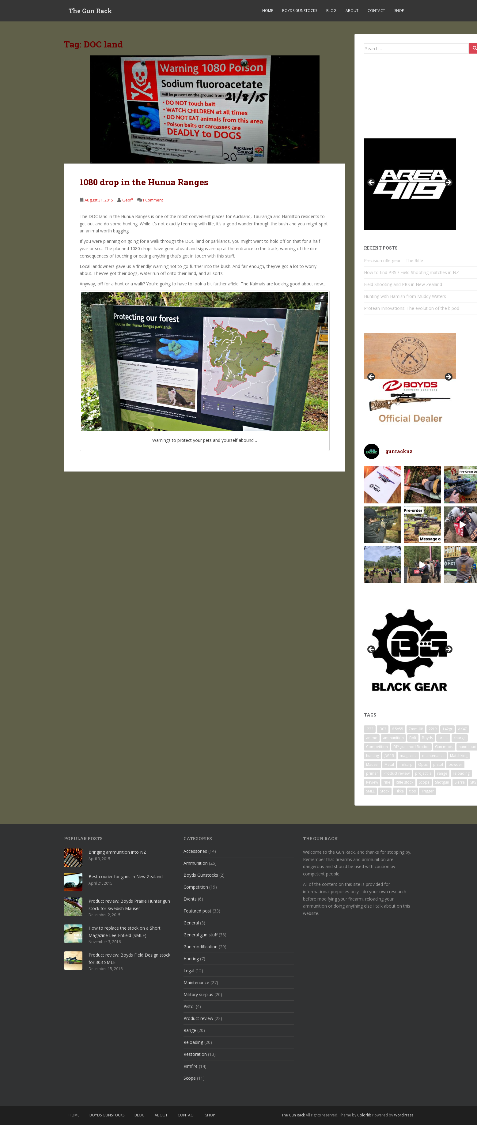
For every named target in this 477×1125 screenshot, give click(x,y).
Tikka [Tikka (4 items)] (399, 791)
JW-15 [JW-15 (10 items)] (389, 755)
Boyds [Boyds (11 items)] (427, 737)
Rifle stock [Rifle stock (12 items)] (404, 782)
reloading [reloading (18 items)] (461, 773)
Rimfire (191, 1066)
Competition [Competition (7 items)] (377, 746)
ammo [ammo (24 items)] (371, 737)
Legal (189, 970)
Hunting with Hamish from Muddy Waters (405, 296)
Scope (190, 1078)
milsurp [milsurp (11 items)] (406, 764)
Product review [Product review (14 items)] (397, 773)
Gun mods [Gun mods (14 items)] (444, 746)
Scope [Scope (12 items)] (424, 782)
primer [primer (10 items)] (372, 773)
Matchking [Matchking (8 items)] (459, 755)
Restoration (195, 1054)
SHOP (399, 10)
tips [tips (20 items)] (412, 791)
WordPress (403, 1115)
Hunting (191, 958)
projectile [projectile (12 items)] (423, 773)
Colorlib (364, 1115)
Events (190, 899)
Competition (196, 887)
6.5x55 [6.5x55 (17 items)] (397, 729)
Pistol (189, 1006)
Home (267, 10)
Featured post (197, 911)
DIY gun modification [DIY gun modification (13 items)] (411, 746)
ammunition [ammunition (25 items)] (393, 737)
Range (190, 1030)
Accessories (195, 851)
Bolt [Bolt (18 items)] (412, 737)
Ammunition (196, 863)
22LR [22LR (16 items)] (433, 729)
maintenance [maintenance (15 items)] (433, 755)
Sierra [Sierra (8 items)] (460, 782)
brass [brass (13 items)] (443, 737)
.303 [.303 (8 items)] (382, 729)
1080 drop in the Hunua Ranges (144, 182)
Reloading (193, 1042)
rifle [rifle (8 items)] (387, 782)
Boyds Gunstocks (299, 10)
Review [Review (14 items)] (372, 782)
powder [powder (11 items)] (455, 764)
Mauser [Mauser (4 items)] (372, 764)
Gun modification (201, 947)
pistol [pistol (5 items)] (438, 764)
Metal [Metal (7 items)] (389, 764)
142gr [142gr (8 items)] (447, 729)
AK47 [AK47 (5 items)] (462, 729)
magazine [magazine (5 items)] (408, 755)
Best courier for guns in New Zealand (126, 876)
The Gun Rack (90, 11)
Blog (331, 10)
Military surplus (198, 994)
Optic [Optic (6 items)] (423, 764)
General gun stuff (201, 935)
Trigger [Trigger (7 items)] (427, 791)
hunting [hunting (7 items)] (372, 755)
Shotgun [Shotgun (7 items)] (442, 782)
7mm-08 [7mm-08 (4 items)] (416, 729)
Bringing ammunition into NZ (117, 852)
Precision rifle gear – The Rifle (393, 260)
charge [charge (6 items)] (460, 737)
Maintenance (196, 982)
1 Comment (152, 200)
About (352, 10)
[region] (410, 184)
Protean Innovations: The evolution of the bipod (411, 308)
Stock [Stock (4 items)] (384, 791)
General (191, 923)
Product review (198, 1018)
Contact (376, 10)
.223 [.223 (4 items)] (369, 729)
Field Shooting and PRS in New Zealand (403, 284)
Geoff (127, 200)
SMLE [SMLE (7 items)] (370, 791)
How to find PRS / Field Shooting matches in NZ (411, 272)
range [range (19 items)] (442, 773)
